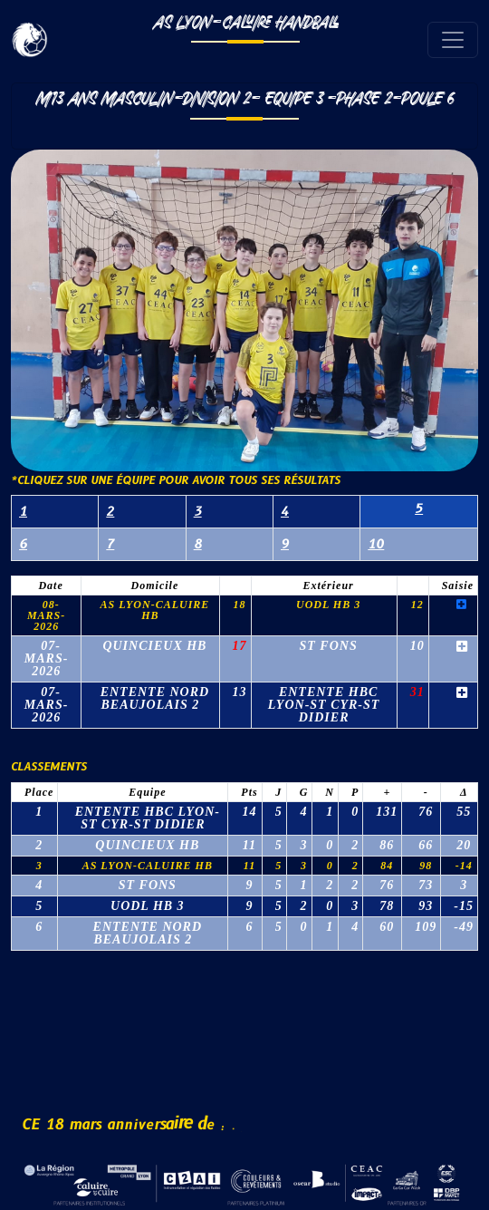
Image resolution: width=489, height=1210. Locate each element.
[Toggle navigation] (452, 40)
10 (376, 544)
